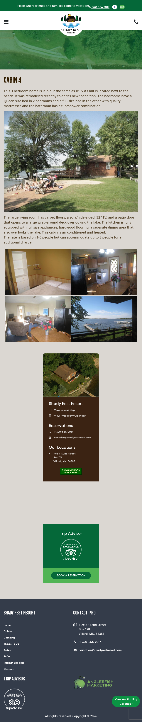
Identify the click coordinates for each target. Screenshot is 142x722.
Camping (9, 637)
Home (7, 625)
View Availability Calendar (67, 415)
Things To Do (11, 644)
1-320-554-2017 (61, 431)
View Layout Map (62, 410)
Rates (7, 650)
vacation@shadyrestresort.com (70, 437)
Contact (8, 669)
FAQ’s (7, 656)
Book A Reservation (71, 575)
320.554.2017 (99, 7)
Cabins (8, 631)
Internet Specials (14, 662)
